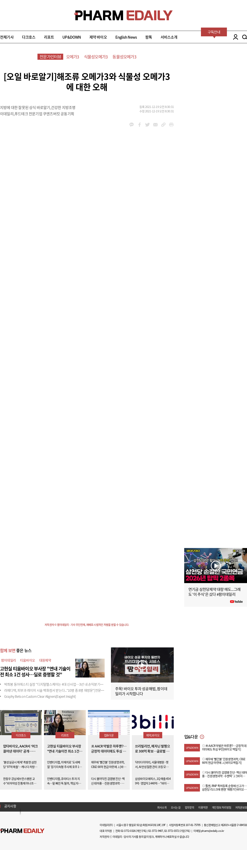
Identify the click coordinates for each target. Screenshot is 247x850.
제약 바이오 (98, 37)
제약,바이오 (153, 735)
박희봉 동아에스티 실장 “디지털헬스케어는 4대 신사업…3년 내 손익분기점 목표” (57, 684)
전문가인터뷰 (50, 57)
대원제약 (45, 660)
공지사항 (10, 805)
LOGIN (234, 37)
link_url (163, 125)
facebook (139, 125)
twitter (147, 125)
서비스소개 (169, 37)
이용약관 (203, 807)
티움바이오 (27, 660)
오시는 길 (176, 807)
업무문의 (189, 807)
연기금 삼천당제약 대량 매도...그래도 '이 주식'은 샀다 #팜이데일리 (214, 591)
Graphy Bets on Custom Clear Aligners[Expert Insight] (40, 696)
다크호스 (29, 37)
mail (155, 125)
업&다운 (109, 735)
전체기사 (7, 37)
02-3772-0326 (128, 831)
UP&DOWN (71, 37)
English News (126, 37)
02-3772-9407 (155, 831)
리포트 (49, 37)
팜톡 (148, 37)
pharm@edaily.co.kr (212, 831)
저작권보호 (241, 807)
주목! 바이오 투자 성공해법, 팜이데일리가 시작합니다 (141, 691)
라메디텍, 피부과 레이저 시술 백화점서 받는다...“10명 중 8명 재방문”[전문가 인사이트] (60, 690)
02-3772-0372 (171, 831)
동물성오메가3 (124, 57)
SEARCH (244, 37)
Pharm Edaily (22, 830)
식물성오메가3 (96, 57)
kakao (131, 125)
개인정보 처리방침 (221, 807)
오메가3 (72, 57)
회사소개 (162, 807)
